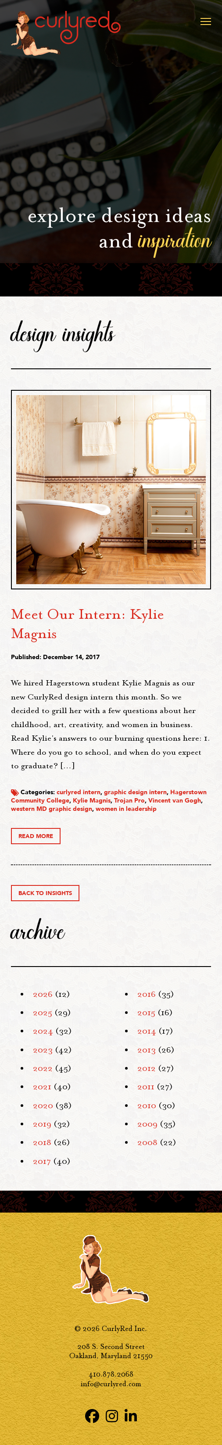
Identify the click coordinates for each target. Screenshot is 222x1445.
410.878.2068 (111, 1374)
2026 (43, 994)
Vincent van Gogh (174, 800)
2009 (147, 1124)
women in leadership (126, 809)
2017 (42, 1161)
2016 (146, 994)
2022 (43, 1068)
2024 (43, 1031)
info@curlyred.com (111, 1383)
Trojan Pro (129, 800)
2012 (146, 1068)
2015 (146, 1012)
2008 (147, 1142)
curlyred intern (78, 792)
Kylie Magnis (92, 800)
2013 (146, 1050)
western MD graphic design (51, 809)
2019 (42, 1124)
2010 (146, 1105)
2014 (146, 1031)
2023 (43, 1050)
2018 (42, 1142)
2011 (145, 1086)
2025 (42, 1012)
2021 (42, 1086)
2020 (43, 1105)
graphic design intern (135, 792)
